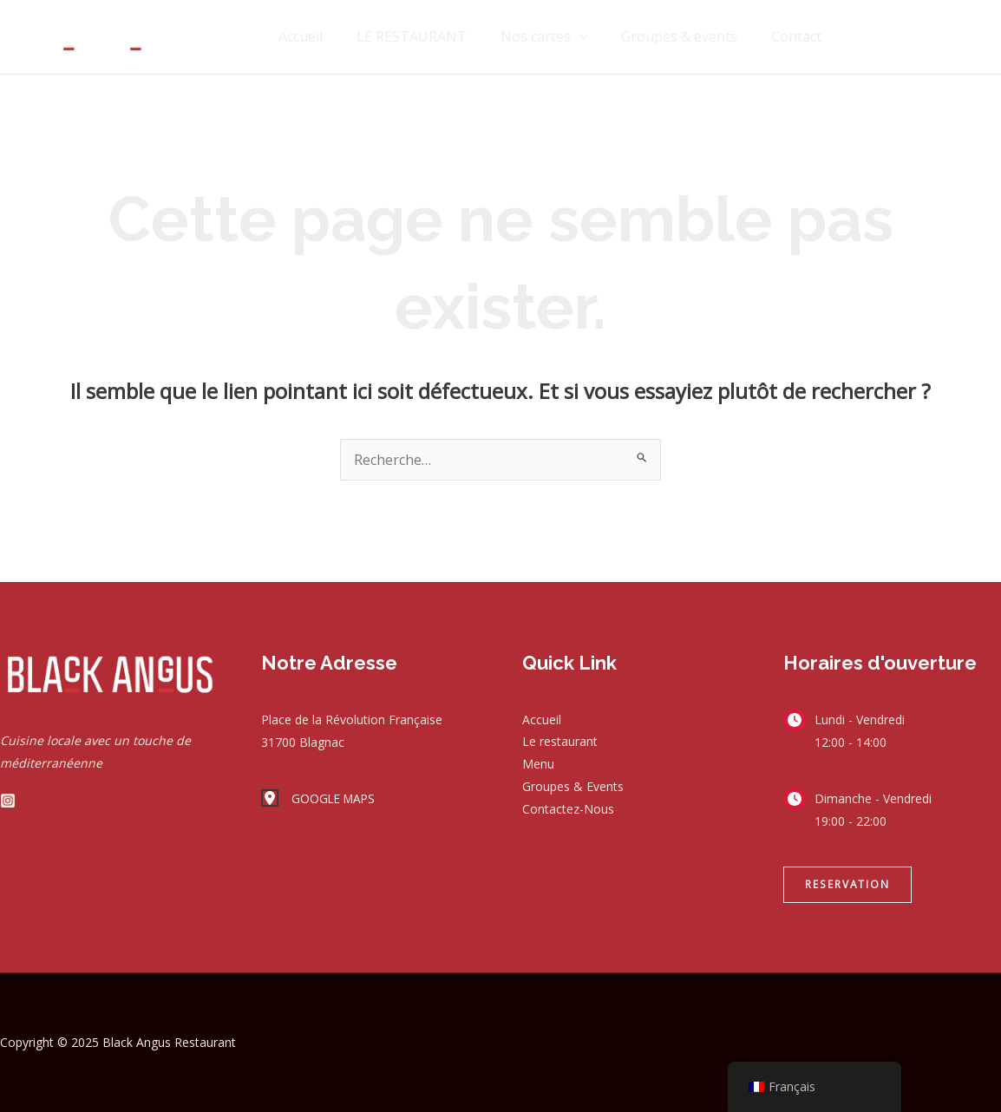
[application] (593, 37)
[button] (847, 885)
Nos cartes (558, 37)
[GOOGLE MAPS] (320, 799)
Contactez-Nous (568, 809)
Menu (538, 764)
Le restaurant (560, 742)
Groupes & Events (573, 787)
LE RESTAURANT (431, 36)
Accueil (326, 36)
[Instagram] (8, 800)
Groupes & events (688, 36)
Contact (799, 36)
